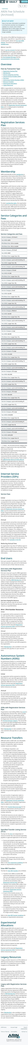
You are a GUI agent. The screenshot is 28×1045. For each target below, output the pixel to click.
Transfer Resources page (14, 807)
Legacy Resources (8, 85)
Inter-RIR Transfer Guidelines (16, 915)
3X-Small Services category (10, 720)
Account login (14, 1027)
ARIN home (3, 1027)
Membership (6, 73)
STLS (11, 834)
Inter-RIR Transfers (13, 871)
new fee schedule (10, 50)
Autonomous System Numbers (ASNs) (13, 80)
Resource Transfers (8, 82)
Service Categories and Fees (11, 75)
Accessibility (14, 1031)
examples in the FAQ (15, 540)
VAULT (13, 1)
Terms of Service (5, 1031)
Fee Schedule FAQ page (9, 57)
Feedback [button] (24, 1)
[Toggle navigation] (25, 6)
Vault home (5, 8)
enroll (24, 712)
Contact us (24, 1031)
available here (5, 44)
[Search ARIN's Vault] (20, 6)
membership (19, 174)
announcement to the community (10, 59)
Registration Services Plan (10, 71)
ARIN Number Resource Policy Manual (13, 459)
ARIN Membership (16, 580)
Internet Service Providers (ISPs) (12, 76)
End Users (6, 78)
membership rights (11, 203)
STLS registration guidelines (15, 862)
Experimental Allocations (10, 83)
